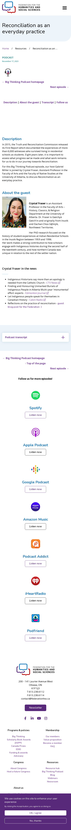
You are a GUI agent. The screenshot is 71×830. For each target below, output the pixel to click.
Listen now (35, 415)
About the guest (16, 192)
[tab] (35, 337)
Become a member (52, 743)
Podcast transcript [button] (16, 337)
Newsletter (35, 707)
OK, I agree (35, 812)
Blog (52, 775)
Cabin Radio (36, 299)
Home (5, 48)
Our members (53, 736)
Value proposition (53, 739)
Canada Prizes (18, 746)
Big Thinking (18, 736)
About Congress (18, 768)
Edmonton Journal (35, 293)
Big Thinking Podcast (52, 771)
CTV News (51, 282)
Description (12, 138)
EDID (18, 749)
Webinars (53, 778)
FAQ (52, 746)
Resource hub (53, 768)
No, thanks (35, 820)
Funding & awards (18, 752)
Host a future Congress (18, 771)
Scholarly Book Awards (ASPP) (19, 741)
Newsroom (52, 781)
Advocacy (18, 756)
